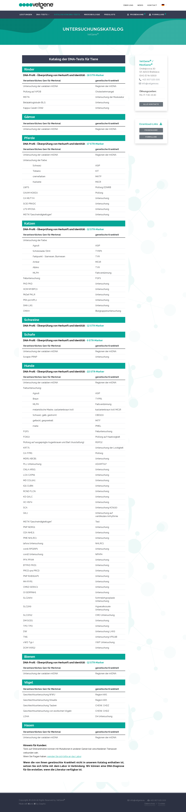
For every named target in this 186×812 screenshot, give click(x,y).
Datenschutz (150, 804)
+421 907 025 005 (149, 79)
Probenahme (151, 130)
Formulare (151, 137)
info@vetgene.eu (148, 83)
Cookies (161, 804)
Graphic (42, 804)
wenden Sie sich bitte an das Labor (64, 756)
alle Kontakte (151, 104)
